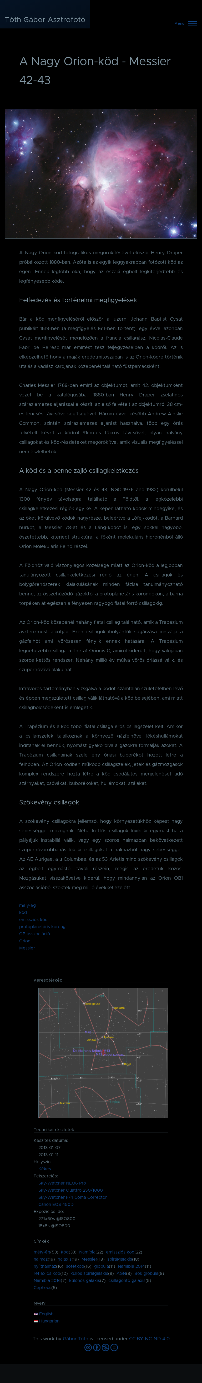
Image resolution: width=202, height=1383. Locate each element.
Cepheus (42, 1288)
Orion (24, 941)
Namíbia (87, 1252)
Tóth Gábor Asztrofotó (45, 20)
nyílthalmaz (45, 1266)
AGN (121, 1273)
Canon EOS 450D (56, 1204)
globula (101, 1266)
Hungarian (46, 1321)
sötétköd (75, 1266)
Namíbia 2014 (131, 1266)
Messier (27, 948)
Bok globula (146, 1273)
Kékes (44, 1169)
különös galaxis (84, 1280)
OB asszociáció (34, 934)
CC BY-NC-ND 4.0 (149, 1339)
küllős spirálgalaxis (89, 1273)
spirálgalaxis (119, 1259)
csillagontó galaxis (126, 1280)
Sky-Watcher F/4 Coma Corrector (72, 1197)
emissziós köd (33, 920)
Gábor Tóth (75, 1339)
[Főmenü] (184, 23)
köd (23, 913)
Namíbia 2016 (47, 1280)
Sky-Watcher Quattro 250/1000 (70, 1190)
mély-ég (27, 905)
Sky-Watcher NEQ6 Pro (62, 1183)
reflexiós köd (47, 1273)
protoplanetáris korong (42, 927)
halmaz (41, 1259)
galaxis (65, 1259)
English (43, 1314)
